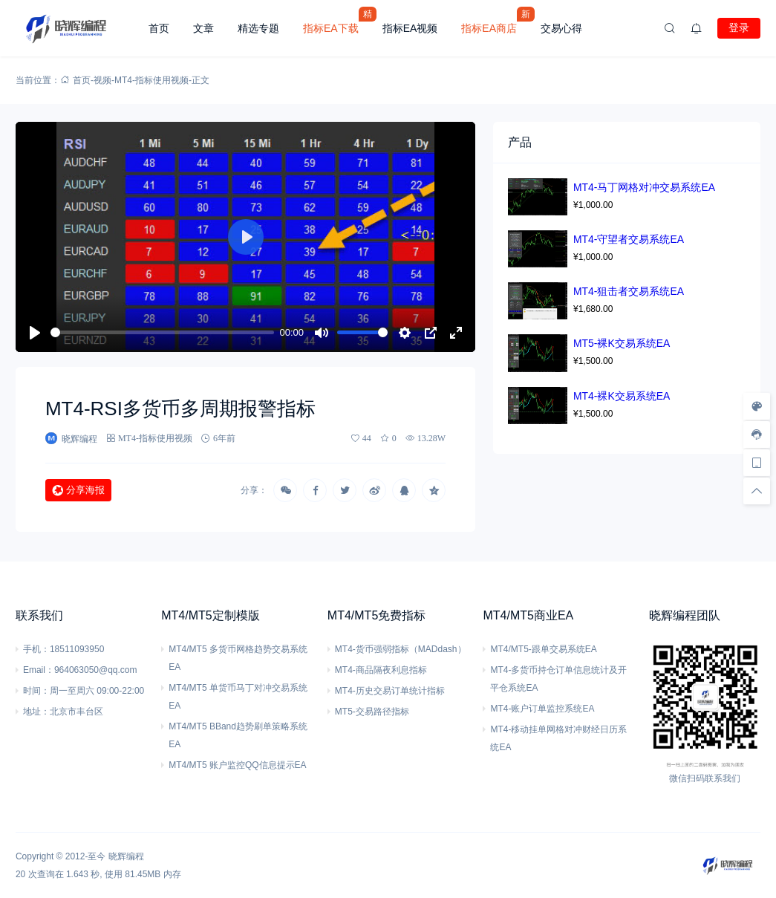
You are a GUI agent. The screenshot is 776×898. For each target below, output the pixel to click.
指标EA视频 (410, 28)
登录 (738, 27)
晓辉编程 (126, 856)
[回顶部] (756, 491)
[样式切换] (756, 406)
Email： (38, 670)
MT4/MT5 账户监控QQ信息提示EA (237, 765)
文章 (203, 28)
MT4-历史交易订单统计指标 (390, 691)
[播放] (35, 333)
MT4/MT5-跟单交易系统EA (543, 649)
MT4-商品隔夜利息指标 (381, 670)
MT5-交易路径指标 (372, 711)
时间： (36, 691)
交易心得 (561, 28)
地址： (36, 711)
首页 (159, 28)
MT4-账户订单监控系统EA (542, 708)
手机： (36, 649)
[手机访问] (756, 462)
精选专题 (258, 28)
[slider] (162, 332)
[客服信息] (756, 434)
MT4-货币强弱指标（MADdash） (400, 649)
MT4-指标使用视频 (151, 80)
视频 (102, 80)
